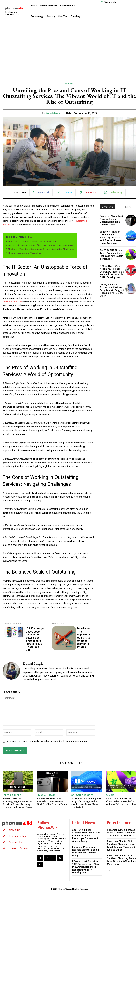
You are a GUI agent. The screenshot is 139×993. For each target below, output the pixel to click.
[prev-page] (74, 879)
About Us (14, 830)
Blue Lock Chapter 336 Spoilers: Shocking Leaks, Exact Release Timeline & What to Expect (121, 845)
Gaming (110, 795)
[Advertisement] (69, 49)
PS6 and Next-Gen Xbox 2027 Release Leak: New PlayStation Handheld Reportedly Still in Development (112, 272)
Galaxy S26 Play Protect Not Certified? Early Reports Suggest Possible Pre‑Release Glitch (112, 290)
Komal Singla (53, 113)
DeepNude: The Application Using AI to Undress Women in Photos (84, 637)
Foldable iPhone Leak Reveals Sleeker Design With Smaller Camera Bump (111, 220)
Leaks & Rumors (12, 795)
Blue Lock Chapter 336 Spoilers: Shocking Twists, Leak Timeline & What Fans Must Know (121, 859)
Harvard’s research (12, 301)
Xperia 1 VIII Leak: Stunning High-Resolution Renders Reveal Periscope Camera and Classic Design (18, 802)
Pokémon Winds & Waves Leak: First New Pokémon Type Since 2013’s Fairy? (121, 833)
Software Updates (82, 795)
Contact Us (16, 842)
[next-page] (80, 879)
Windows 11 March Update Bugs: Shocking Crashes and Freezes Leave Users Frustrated (110, 237)
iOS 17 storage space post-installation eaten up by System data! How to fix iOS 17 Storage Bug (35, 639)
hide (30, 237)
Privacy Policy (17, 836)
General (69, 83)
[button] (108, 2)
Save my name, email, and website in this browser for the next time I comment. (47, 741)
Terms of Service (19, 848)
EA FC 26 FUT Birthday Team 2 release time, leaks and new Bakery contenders (111, 254)
